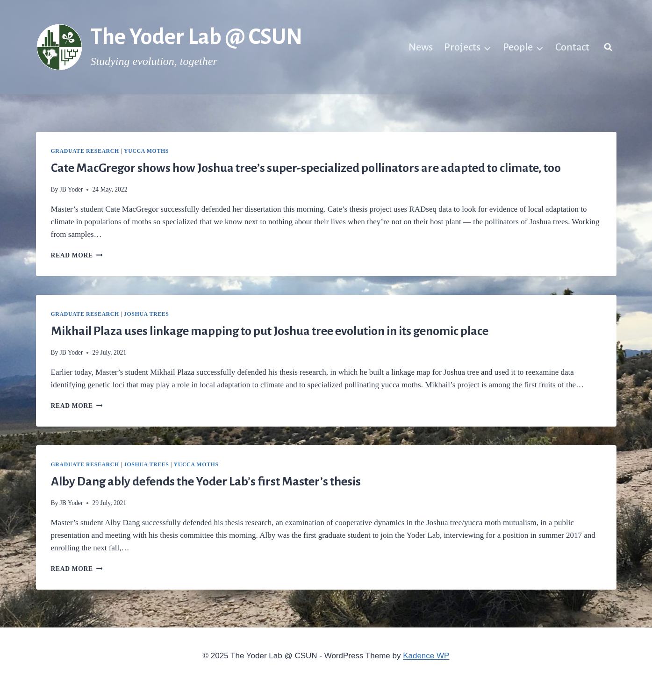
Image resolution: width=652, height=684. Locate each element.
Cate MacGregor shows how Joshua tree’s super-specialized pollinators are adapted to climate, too (306, 168)
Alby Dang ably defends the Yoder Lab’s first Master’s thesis (206, 481)
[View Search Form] (608, 47)
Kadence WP (426, 655)
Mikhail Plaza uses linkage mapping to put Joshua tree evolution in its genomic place (269, 331)
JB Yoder (71, 189)
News (420, 47)
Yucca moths (146, 151)
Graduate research (85, 151)
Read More (77, 255)
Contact (572, 47)
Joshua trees (146, 314)
